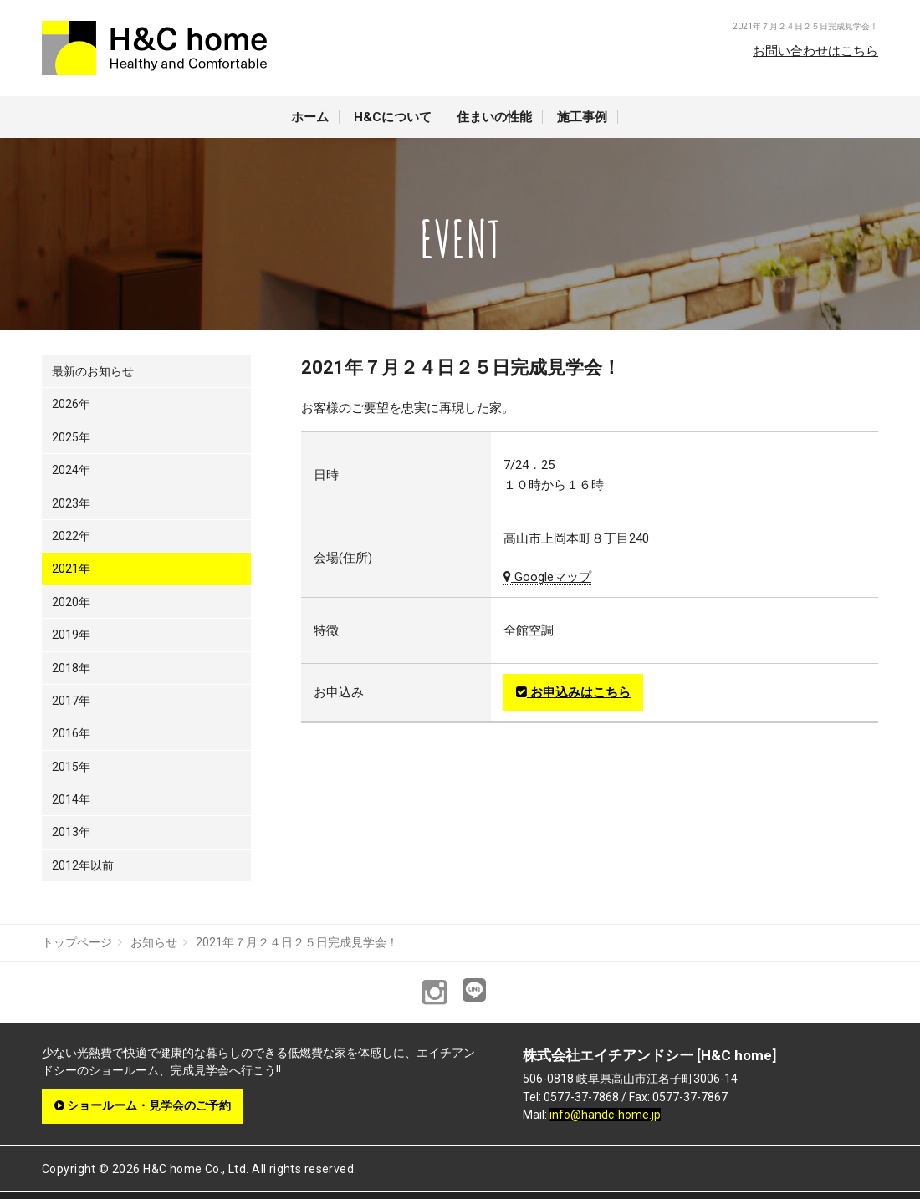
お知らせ (153, 942)
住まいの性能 (494, 117)
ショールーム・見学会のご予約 (142, 1105)
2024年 (71, 470)
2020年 (71, 602)
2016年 (71, 733)
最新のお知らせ (93, 371)
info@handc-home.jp (605, 1114)
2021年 (71, 568)
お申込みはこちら (573, 692)
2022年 (71, 536)
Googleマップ (547, 576)
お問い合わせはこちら (815, 51)
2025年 (71, 437)
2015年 (71, 766)
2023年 (71, 503)
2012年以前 (83, 865)
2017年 (71, 700)
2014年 (71, 799)
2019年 (71, 634)
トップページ (77, 942)
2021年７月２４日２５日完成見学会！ (297, 942)
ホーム (310, 117)
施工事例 (582, 117)
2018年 (71, 668)
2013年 (71, 832)
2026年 (71, 404)
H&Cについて (393, 117)
